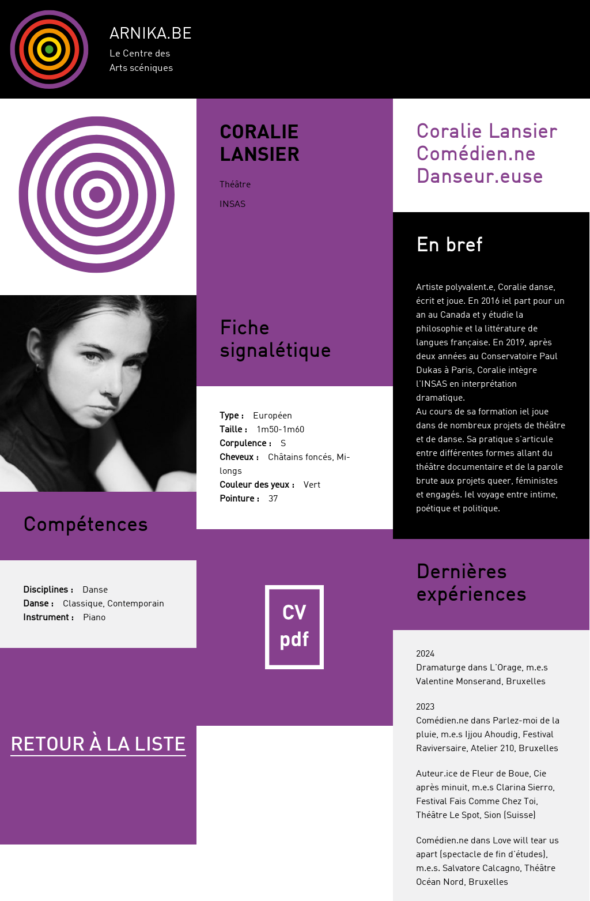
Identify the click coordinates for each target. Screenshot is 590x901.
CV (294, 627)
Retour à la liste (98, 745)
